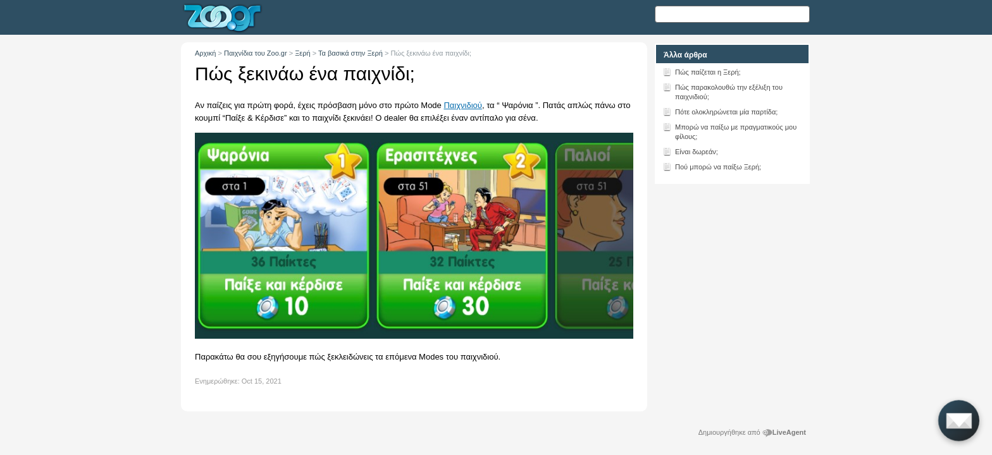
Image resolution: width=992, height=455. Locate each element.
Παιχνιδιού (462, 105)
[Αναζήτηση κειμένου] (732, 14)
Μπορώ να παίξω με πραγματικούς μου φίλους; (729, 130)
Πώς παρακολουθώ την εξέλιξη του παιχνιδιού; (722, 91)
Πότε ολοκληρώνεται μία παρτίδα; (720, 111)
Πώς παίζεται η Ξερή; (701, 71)
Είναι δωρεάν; (690, 151)
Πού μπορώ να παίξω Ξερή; (711, 166)
